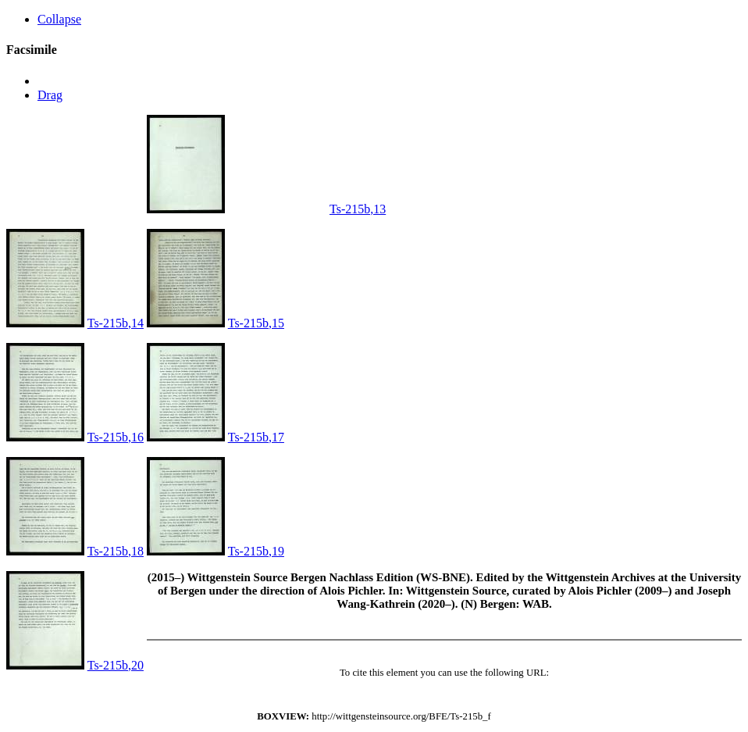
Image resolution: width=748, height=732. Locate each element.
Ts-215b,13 (357, 209)
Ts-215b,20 (115, 665)
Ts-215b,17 (256, 437)
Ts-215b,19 (256, 551)
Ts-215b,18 (115, 551)
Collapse (59, 19)
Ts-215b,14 (115, 323)
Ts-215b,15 (256, 323)
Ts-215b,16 (115, 437)
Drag (49, 95)
